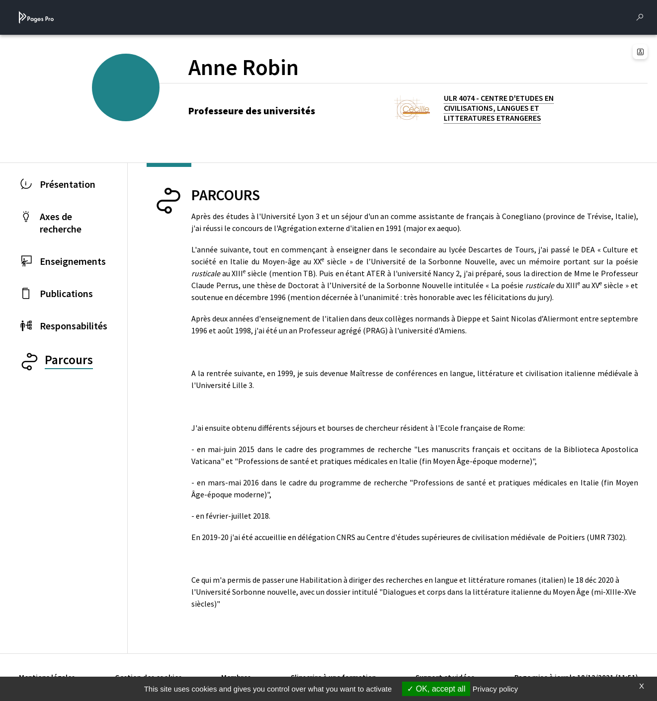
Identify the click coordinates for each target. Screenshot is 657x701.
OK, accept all (436, 689)
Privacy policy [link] (495, 689)
